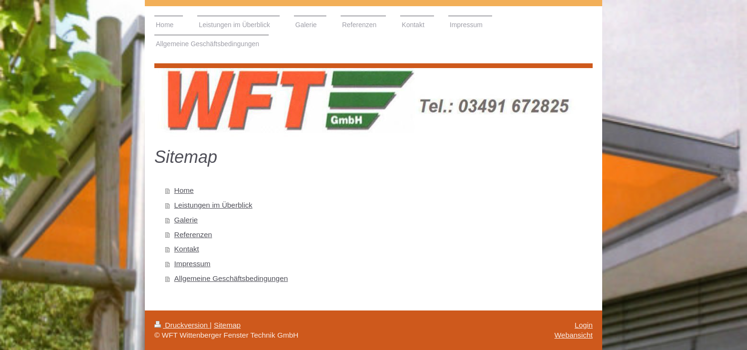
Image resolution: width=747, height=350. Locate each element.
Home (184, 190)
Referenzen (193, 234)
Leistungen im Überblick (213, 205)
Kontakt (186, 249)
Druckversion (182, 325)
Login (584, 325)
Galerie (186, 220)
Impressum (192, 264)
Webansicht (574, 335)
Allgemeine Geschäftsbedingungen (231, 278)
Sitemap (227, 325)
